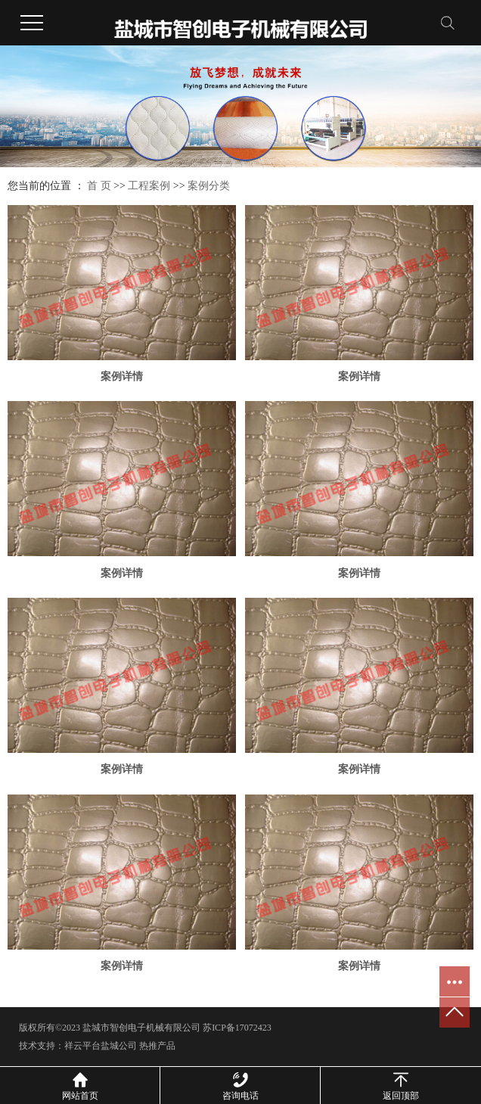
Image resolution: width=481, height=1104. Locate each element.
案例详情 (122, 376)
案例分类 (209, 185)
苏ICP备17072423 (237, 1027)
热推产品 (157, 1045)
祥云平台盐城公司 (100, 1045)
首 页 (99, 185)
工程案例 (149, 185)
